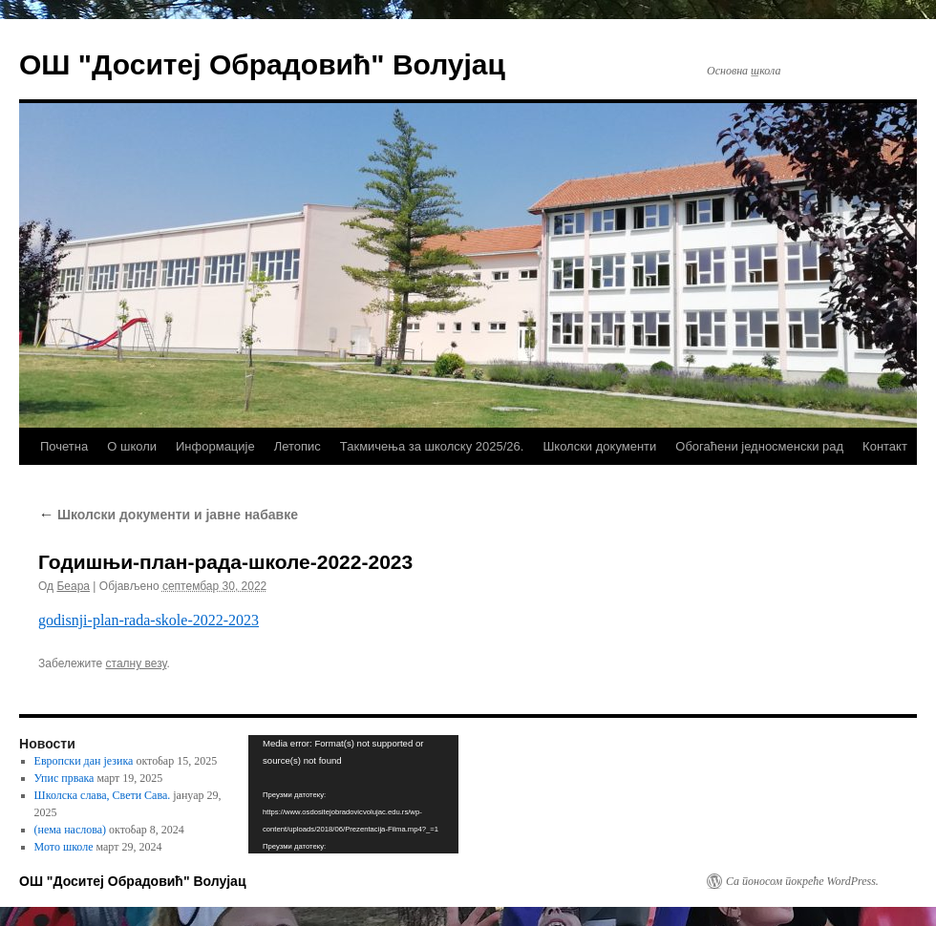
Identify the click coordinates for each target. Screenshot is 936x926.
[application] (353, 794)
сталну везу (136, 663)
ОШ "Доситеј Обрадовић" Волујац (262, 64)
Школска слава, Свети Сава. (102, 795)
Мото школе (64, 846)
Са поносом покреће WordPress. (802, 881)
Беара (73, 586)
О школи (132, 446)
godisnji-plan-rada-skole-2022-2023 (148, 620)
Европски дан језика (84, 761)
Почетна (64, 446)
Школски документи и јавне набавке (168, 514)
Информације (215, 446)
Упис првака (64, 778)
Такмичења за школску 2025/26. (432, 446)
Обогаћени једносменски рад (759, 446)
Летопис (297, 446)
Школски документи (599, 446)
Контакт (884, 446)
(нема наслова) (70, 829)
